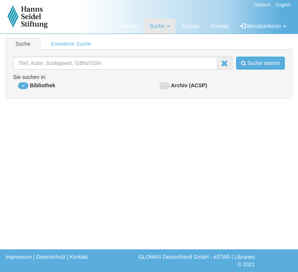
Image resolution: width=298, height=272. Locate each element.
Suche (160, 26)
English (283, 5)
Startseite (127, 26)
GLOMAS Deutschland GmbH (173, 257)
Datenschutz (51, 257)
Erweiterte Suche (71, 44)
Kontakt (220, 26)
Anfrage (190, 26)
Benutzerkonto (263, 26)
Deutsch (262, 5)
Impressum (19, 257)
